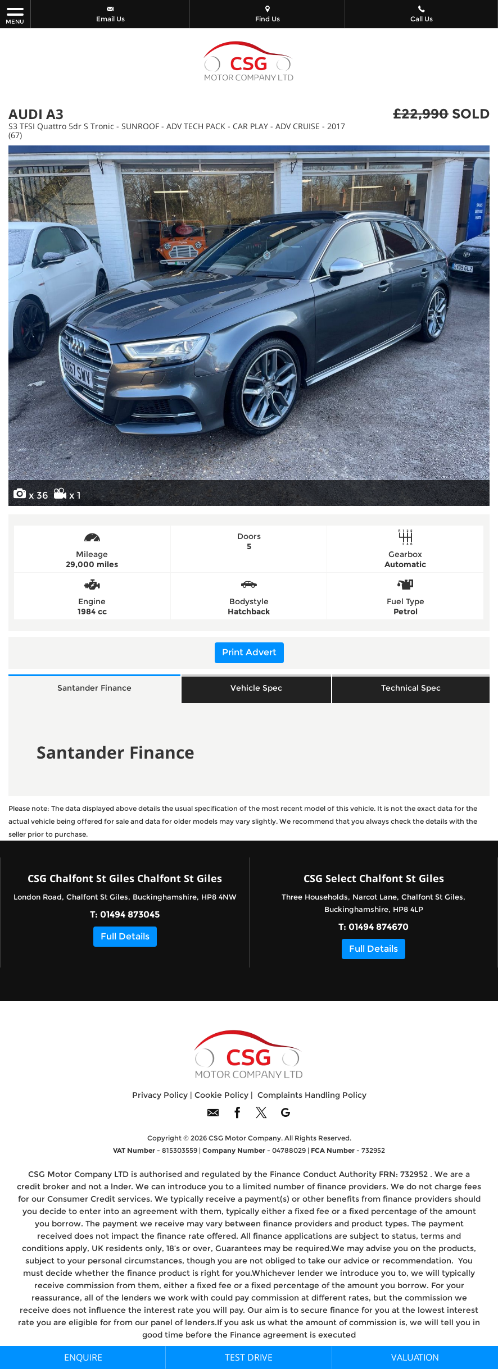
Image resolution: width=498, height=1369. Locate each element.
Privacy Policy (160, 1098)
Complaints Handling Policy (311, 1098)
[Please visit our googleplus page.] (285, 1119)
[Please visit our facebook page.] (237, 1119)
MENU (15, 15)
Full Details (125, 939)
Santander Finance (94, 690)
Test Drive (249, 1357)
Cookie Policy (221, 1098)
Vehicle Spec (256, 690)
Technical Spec (411, 690)
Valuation (415, 1357)
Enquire (83, 1357)
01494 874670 (378, 929)
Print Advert (249, 652)
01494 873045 (130, 917)
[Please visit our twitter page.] (261, 1119)
